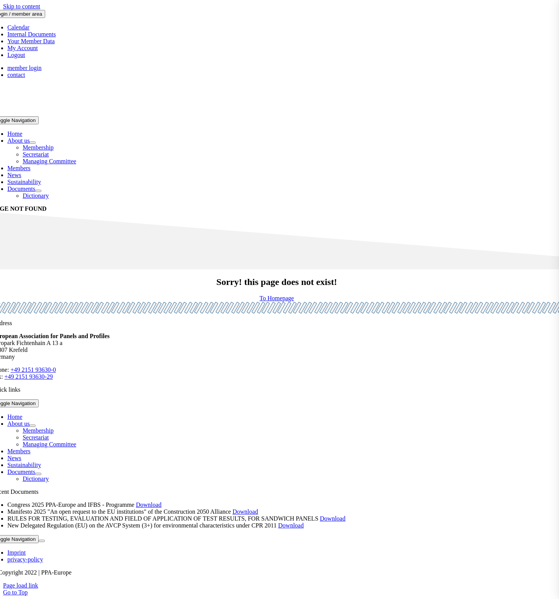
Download (149, 504)
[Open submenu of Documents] (38, 191)
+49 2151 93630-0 (33, 369)
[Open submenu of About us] (32, 143)
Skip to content (21, 6)
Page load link (20, 585)
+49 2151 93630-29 (29, 376)
